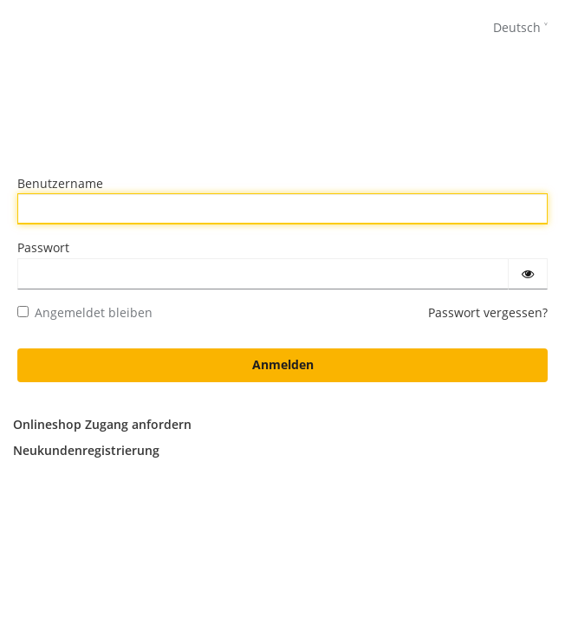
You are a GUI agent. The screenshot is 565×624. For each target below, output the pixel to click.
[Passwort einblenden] (528, 273)
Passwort (43, 247)
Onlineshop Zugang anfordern (102, 424)
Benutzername (60, 183)
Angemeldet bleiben (85, 312)
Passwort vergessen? (488, 312)
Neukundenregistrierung (86, 450)
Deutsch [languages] (517, 27)
